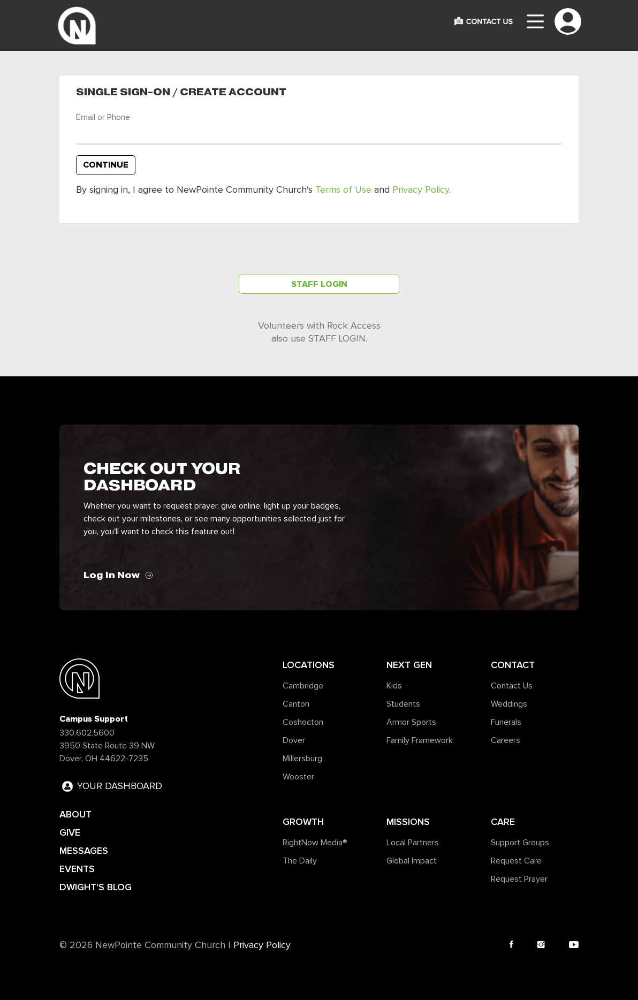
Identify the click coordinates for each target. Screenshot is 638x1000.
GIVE (69, 832)
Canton (296, 704)
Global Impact (411, 861)
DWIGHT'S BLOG (95, 887)
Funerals (506, 722)
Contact (513, 665)
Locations (309, 665)
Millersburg (302, 758)
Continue (105, 165)
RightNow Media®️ (315, 842)
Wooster (298, 776)
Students (403, 704)
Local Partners (412, 842)
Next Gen (409, 665)
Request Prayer (519, 879)
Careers (505, 740)
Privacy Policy (420, 190)
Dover (294, 740)
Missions (408, 822)
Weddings (509, 704)
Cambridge (303, 685)
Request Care (516, 861)
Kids (394, 685)
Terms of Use (343, 190)
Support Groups (520, 842)
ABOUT (75, 814)
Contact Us (512, 685)
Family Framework (419, 740)
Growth (303, 822)
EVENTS (77, 869)
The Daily (300, 861)
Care (503, 822)
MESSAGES (83, 851)
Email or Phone (103, 117)
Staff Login (319, 284)
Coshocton (303, 722)
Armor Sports (411, 722)
